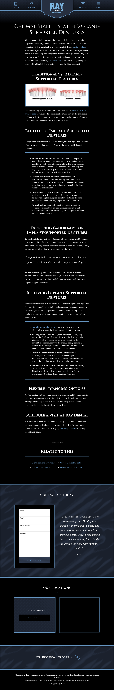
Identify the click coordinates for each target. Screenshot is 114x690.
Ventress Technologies (81, 680)
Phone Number (25, 525)
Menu (98, 5)
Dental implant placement (43, 327)
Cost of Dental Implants (70, 463)
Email (22, 518)
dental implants (79, 47)
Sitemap (51, 684)
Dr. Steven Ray (54, 60)
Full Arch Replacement (42, 467)
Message (23, 533)
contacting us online (68, 428)
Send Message (34, 560)
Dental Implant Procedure (71, 467)
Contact (83, 5)
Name (22, 511)
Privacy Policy (60, 684)
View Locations (34, 617)
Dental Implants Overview (43, 463)
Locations (31, 5)
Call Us (16, 5)
